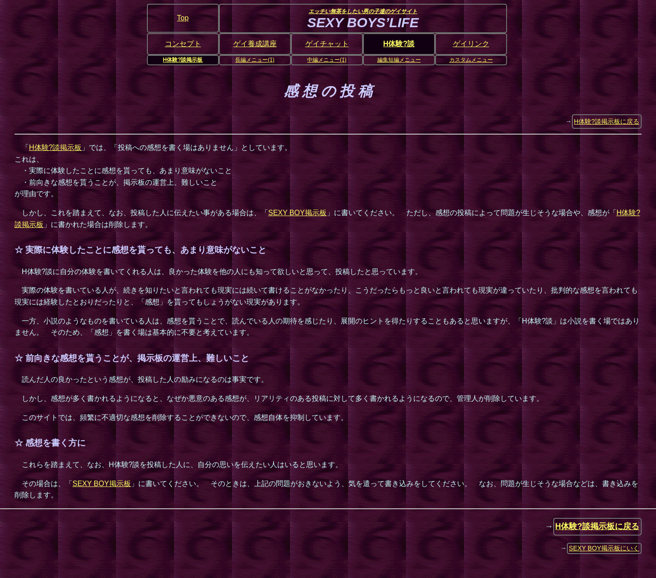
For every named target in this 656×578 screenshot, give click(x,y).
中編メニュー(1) (327, 60)
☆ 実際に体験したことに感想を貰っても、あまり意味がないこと (140, 250)
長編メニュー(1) (255, 60)
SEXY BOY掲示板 (297, 213)
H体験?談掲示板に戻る (606, 121)
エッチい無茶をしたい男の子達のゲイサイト (363, 11)
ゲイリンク (471, 44)
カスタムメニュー (471, 60)
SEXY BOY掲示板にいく (604, 548)
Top (183, 18)
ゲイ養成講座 (255, 44)
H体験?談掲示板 (183, 60)
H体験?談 (399, 44)
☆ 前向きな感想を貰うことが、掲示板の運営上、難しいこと (131, 358)
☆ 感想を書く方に (50, 443)
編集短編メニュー (399, 60)
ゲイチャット (327, 44)
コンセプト (183, 44)
